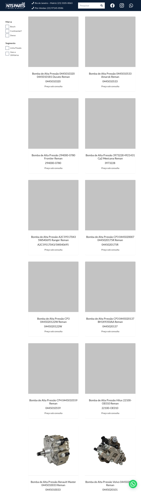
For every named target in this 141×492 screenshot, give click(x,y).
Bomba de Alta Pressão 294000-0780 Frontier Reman (53, 157)
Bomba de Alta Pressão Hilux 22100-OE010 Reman (110, 402)
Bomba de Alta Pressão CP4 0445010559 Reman (53, 402)
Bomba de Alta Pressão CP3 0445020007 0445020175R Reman (110, 238)
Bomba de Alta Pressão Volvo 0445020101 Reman (110, 483)
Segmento (10, 43)
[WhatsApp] (131, 5)
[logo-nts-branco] (15, 5)
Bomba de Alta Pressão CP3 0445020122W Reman (53, 320)
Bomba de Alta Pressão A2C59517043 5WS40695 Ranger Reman (53, 238)
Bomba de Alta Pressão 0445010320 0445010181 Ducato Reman (53, 75)
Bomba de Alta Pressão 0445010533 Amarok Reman (110, 75)
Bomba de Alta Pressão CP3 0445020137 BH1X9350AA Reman (110, 320)
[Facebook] (112, 5)
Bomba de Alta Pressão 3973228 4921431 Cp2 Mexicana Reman (110, 157)
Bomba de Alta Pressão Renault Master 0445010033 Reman (53, 483)
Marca (9, 21)
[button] (133, 484)
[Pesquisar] (91, 5)
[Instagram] (121, 5)
